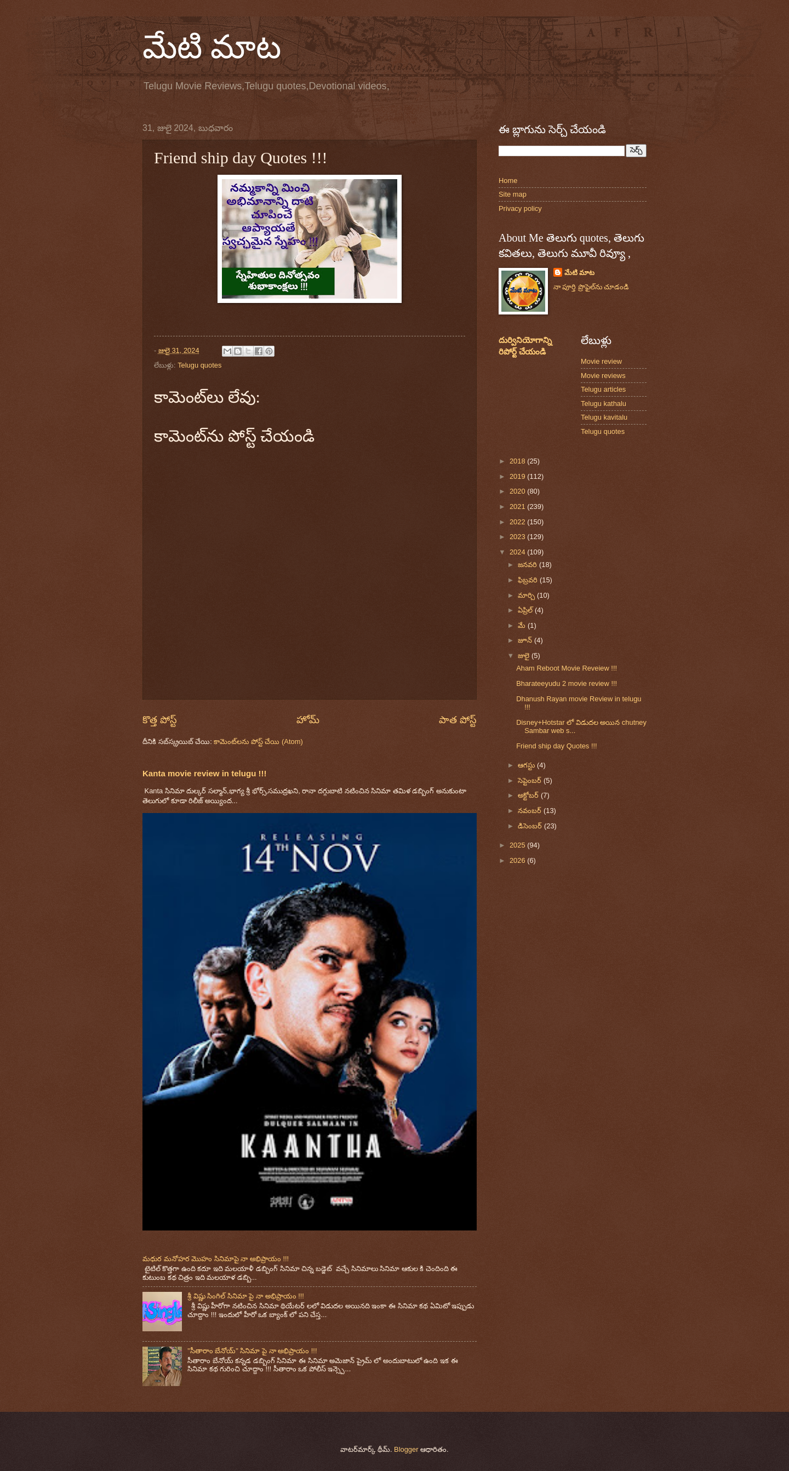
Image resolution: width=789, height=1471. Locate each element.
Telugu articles (603, 389)
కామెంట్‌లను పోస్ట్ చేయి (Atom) (258, 741)
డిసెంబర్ (531, 826)
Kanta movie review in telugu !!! (204, 773)
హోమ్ (307, 719)
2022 (518, 522)
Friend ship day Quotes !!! (556, 746)
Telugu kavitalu (604, 417)
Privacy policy (520, 208)
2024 (518, 552)
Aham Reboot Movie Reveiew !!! (566, 668)
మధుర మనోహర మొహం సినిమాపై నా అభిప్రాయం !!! (215, 1259)
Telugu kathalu (603, 403)
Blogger (406, 1449)
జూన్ (526, 640)
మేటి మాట (211, 47)
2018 (518, 461)
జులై (524, 655)
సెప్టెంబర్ (531, 780)
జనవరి (528, 564)
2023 (518, 537)
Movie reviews (603, 375)
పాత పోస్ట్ (458, 719)
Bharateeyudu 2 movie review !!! (566, 683)
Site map (513, 194)
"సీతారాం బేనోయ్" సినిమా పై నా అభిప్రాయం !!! (252, 1351)
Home (508, 180)
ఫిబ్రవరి (529, 580)
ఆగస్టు (527, 765)
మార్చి (527, 595)
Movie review (601, 361)
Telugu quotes (199, 365)
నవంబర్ (531, 810)
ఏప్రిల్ (526, 610)
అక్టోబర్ (529, 795)
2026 (518, 860)
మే (523, 625)
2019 (518, 476)
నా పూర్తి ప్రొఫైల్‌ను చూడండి (591, 287)
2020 (518, 491)
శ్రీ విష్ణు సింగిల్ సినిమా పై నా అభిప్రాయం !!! (245, 1296)
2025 (518, 845)
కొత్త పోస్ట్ (159, 719)
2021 (518, 506)
